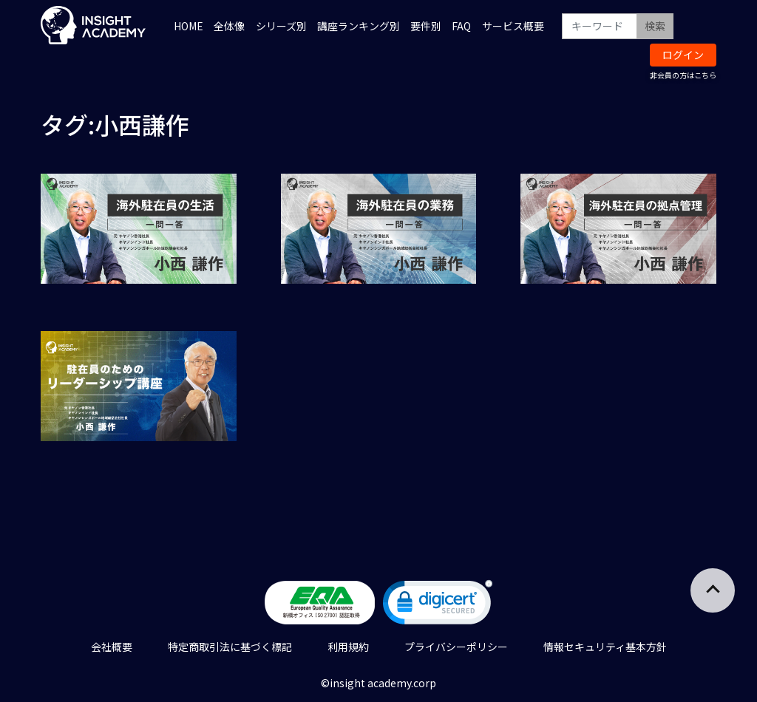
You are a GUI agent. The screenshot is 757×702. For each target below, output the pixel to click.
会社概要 (111, 646)
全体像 (229, 25)
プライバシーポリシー (456, 646)
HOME (188, 25)
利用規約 (348, 646)
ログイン (683, 54)
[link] (437, 605)
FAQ (461, 25)
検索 (655, 25)
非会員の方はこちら (683, 75)
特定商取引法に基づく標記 (230, 646)
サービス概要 (513, 25)
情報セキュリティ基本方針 (605, 646)
